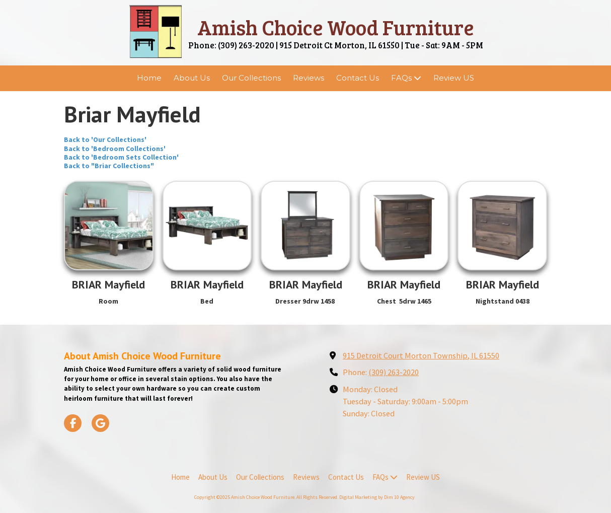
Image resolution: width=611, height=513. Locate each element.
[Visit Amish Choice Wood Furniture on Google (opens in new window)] (100, 423)
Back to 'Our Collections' (105, 139)
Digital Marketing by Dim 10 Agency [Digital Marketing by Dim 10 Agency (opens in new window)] (377, 497)
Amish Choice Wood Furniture (335, 27)
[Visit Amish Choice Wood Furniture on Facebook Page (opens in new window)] (73, 423)
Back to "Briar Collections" (109, 165)
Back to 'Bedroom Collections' (115, 148)
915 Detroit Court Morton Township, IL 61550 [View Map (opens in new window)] (421, 355)
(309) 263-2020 (393, 372)
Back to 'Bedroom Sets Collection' (121, 157)
